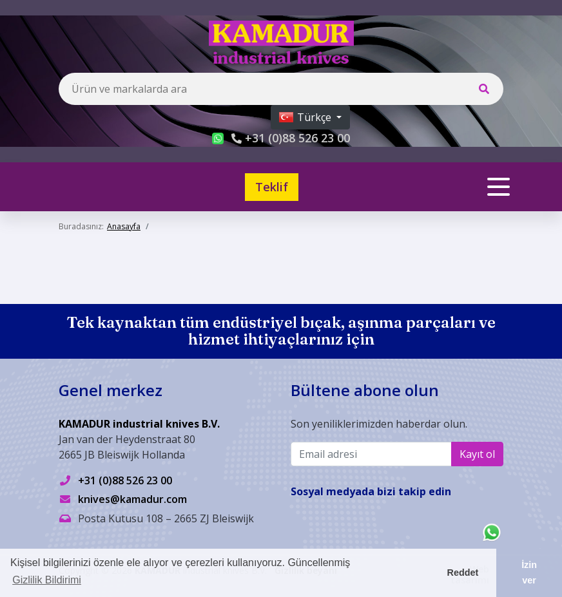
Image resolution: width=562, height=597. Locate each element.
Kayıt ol (477, 454)
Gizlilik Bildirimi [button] (46, 579)
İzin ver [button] (529, 572)
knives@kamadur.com (132, 499)
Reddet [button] (463, 572)
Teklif (271, 186)
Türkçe (306, 117)
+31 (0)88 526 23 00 (125, 480)
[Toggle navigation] (498, 187)
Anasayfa (123, 226)
